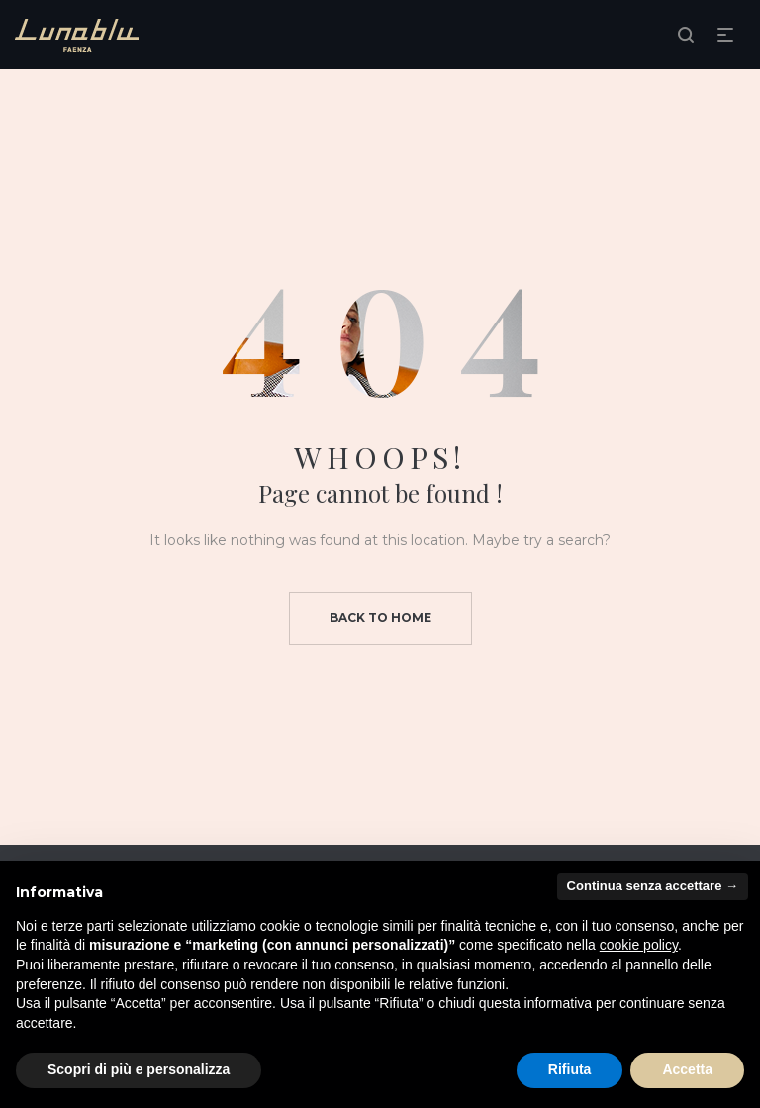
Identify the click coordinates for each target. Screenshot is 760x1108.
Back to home (380, 617)
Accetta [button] (687, 1069)
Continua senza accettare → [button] (652, 885)
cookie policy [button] (639, 945)
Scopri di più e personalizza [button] (139, 1069)
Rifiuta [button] (570, 1069)
